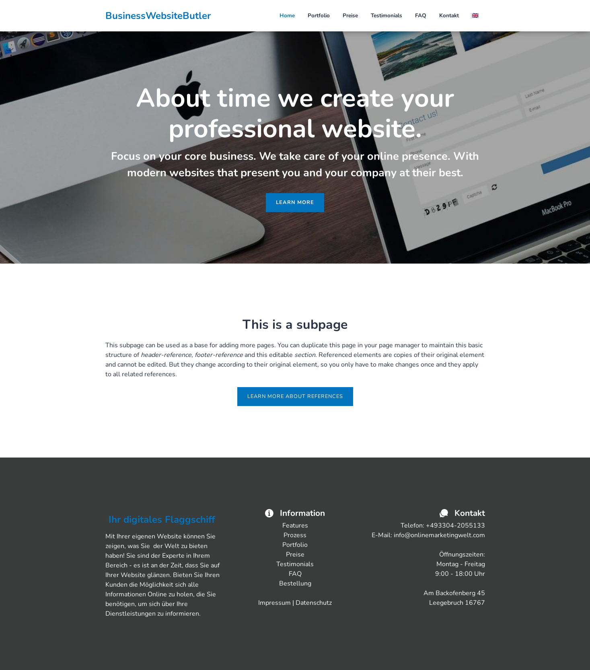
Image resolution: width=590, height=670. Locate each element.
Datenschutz (314, 602)
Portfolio (319, 15)
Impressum (274, 602)
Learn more (295, 202)
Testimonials (386, 15)
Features (295, 525)
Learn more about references (295, 396)
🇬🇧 (475, 15)
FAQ (420, 15)
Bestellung (295, 583)
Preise (350, 15)
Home (287, 15)
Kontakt (449, 15)
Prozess (295, 535)
